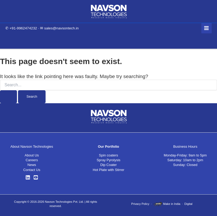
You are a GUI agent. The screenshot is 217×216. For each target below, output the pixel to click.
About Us (32, 155)
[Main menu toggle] (206, 28)
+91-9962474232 (23, 28)
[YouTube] (35, 177)
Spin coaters (108, 155)
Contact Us (31, 170)
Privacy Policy (140, 203)
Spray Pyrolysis (109, 160)
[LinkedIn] (27, 177)
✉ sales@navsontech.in (59, 28)
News (32, 165)
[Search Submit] (8, 96)
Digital (188, 203)
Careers (32, 160)
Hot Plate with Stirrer (108, 170)
